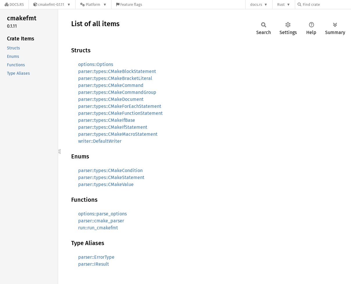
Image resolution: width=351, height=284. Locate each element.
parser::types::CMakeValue (106, 184)
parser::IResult (93, 264)
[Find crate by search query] (326, 4)
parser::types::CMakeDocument (111, 99)
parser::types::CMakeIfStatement (112, 127)
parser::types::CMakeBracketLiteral (115, 78)
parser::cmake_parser (101, 221)
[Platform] (93, 4)
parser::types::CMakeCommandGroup (117, 92)
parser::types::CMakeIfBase (106, 120)
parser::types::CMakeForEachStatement (119, 106)
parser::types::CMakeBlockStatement (117, 71)
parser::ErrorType (96, 257)
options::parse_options (102, 214)
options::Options (95, 64)
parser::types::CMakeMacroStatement (117, 134)
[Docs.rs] (14, 4)
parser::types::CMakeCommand (111, 85)
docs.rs (256, 4)
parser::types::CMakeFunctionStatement (120, 113)
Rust (281, 4)
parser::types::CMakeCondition (110, 170)
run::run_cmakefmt (98, 228)
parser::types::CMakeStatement (111, 177)
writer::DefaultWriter (99, 141)
